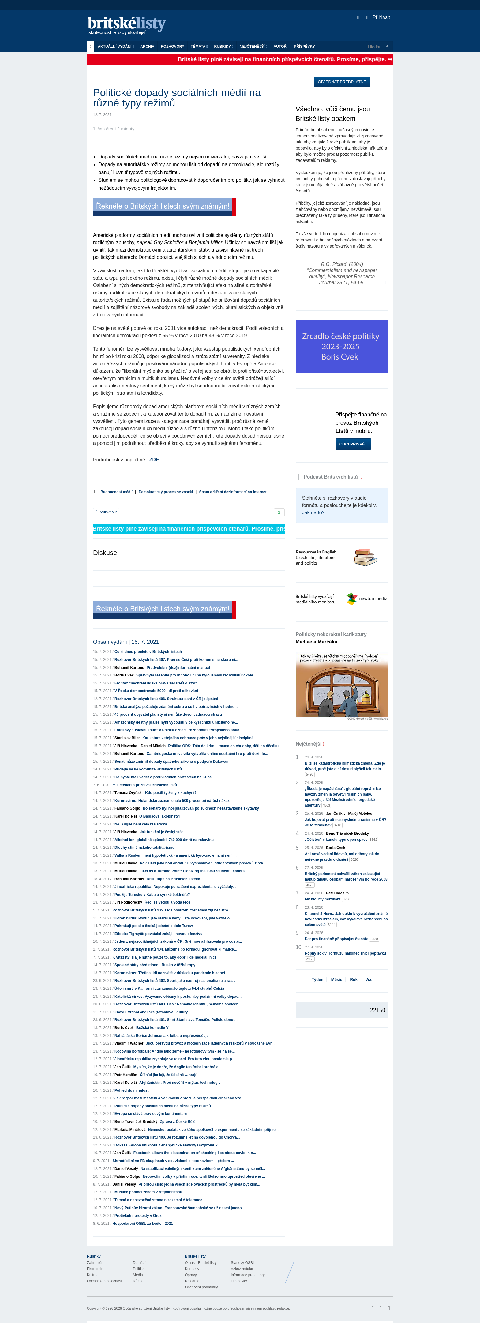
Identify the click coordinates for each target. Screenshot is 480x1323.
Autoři (280, 46)
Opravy (191, 1275)
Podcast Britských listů (327, 476)
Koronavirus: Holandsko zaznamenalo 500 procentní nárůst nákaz (171, 801)
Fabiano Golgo (127, 808)
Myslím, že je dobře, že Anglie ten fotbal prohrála (176, 1067)
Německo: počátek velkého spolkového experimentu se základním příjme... (213, 1129)
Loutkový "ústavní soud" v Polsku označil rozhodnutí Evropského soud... (178, 730)
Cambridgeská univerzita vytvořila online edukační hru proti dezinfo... (207, 753)
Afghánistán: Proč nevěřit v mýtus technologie (179, 1082)
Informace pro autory (248, 1275)
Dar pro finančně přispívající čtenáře (342, 939)
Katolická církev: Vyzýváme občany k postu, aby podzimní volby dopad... (178, 996)
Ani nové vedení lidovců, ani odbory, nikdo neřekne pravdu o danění (342, 857)
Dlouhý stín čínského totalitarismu (144, 847)
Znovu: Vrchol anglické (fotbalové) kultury (151, 1012)
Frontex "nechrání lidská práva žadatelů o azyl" (155, 683)
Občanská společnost (104, 1281)
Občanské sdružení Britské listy (146, 1308)
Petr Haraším (125, 1075)
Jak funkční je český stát (161, 832)
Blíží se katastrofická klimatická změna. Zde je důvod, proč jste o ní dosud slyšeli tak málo (345, 769)
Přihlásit (378, 17)
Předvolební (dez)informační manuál (178, 667)
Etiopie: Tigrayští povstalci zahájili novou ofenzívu (158, 934)
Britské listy (130, 26)
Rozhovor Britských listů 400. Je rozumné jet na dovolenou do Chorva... (177, 1137)
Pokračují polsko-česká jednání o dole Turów (153, 926)
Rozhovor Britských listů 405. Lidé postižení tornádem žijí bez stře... (171, 910)
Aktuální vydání (116, 46)
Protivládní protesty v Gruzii (138, 1215)
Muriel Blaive (125, 863)
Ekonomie (95, 1269)
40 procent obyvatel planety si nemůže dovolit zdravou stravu (168, 714)
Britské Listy (344, 1267)
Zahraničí (94, 1263)
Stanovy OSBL (243, 1263)
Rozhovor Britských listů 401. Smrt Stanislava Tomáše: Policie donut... (176, 1020)
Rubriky (223, 46)
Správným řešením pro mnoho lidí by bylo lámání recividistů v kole (194, 675)
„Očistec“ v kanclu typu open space (342, 839)
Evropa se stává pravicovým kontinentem (150, 1114)
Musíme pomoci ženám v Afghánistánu (148, 1192)
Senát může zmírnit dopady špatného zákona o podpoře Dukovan (171, 761)
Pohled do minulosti (132, 1090)
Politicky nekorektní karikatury (331, 638)
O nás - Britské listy (200, 1263)
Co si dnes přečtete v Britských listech (148, 652)
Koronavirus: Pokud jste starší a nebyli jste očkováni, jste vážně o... (173, 918)
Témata (199, 46)
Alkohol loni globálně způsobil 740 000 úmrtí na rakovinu (164, 840)
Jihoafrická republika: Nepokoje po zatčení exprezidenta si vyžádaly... (175, 887)
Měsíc (336, 979)
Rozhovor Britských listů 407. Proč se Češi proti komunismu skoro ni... (176, 660)
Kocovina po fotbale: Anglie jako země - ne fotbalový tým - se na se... (174, 1051)
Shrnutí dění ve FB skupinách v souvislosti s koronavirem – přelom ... (173, 1161)
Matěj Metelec (360, 813)
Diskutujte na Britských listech (173, 879)
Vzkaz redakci (242, 1269)
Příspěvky (304, 46)
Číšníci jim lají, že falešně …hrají (168, 1075)
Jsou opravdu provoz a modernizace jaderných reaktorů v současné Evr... (210, 1043)
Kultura (93, 1275)
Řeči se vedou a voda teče (167, 902)
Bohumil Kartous (129, 667)
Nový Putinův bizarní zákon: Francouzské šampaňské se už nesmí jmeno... (179, 1208)
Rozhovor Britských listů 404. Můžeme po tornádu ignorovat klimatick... (174, 949)
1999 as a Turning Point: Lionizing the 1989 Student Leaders (192, 871)
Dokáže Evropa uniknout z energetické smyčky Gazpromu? (166, 1145)
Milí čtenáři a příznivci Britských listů (144, 785)
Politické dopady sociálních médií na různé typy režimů (162, 1106)
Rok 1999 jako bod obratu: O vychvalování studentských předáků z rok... (203, 863)
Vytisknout (106, 512)
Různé (138, 1281)
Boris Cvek (124, 675)
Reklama (192, 1281)
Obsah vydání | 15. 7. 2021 (126, 642)
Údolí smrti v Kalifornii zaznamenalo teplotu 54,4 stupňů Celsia (169, 988)
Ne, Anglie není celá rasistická (140, 824)
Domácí (139, 1263)
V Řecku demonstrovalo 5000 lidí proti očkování (156, 691)
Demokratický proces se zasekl (166, 492)
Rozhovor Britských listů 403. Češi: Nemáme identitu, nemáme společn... (178, 1004)
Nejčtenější (253, 46)
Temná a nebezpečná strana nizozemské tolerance (158, 1200)
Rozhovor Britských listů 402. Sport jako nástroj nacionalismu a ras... (174, 980)
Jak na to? (313, 512)
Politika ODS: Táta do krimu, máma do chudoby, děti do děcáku (223, 746)
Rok (354, 979)
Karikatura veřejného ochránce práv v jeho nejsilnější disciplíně (197, 738)
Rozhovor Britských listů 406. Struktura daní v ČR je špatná (166, 699)
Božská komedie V (152, 1028)
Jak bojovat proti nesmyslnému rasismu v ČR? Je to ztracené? (346, 823)
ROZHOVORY (172, 46)
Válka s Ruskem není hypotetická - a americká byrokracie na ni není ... (175, 855)
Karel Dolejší (125, 816)
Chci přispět (353, 444)
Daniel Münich (153, 746)
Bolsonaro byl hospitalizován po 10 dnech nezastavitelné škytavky (201, 808)
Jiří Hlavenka (125, 746)
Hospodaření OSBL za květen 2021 (142, 1223)
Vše (368, 979)
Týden (317, 979)
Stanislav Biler (127, 738)
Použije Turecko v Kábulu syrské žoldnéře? (152, 895)
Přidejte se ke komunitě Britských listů (148, 769)
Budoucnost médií (116, 492)
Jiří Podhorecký (128, 902)
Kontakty (192, 1269)
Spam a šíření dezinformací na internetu (233, 492)
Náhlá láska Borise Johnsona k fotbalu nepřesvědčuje (161, 1036)
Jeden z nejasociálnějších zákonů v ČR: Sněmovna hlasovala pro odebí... (178, 941)
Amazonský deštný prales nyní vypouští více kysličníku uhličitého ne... (176, 722)
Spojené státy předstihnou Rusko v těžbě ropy (154, 965)
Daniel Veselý (126, 1169)
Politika (139, 1269)
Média (138, 1275)
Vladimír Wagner (128, 1043)
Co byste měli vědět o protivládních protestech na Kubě (163, 777)
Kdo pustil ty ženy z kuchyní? (171, 793)
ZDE (154, 459)
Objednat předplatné (342, 82)
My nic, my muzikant (328, 899)
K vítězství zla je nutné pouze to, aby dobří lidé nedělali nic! (164, 957)
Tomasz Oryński (128, 793)
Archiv (147, 46)
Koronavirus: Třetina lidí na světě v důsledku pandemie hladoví (169, 973)
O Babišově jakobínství (159, 816)
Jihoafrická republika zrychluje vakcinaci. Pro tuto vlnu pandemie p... (174, 1059)
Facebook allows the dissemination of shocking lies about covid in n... (194, 1153)
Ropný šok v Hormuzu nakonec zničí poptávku (345, 956)
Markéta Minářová (129, 1129)
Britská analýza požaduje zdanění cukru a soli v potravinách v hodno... (176, 707)
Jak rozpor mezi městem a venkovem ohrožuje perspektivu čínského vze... (179, 1098)
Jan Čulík (122, 1067)
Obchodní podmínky (201, 1287)
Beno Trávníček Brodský (135, 1122)
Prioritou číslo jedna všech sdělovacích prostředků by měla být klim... (199, 1184)
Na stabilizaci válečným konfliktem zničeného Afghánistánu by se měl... (203, 1169)
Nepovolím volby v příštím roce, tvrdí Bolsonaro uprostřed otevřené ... (204, 1176)
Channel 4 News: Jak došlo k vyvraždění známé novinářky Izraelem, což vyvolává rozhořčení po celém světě (346, 919)
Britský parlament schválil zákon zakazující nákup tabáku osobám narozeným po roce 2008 (346, 880)
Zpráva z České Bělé (177, 1122)
